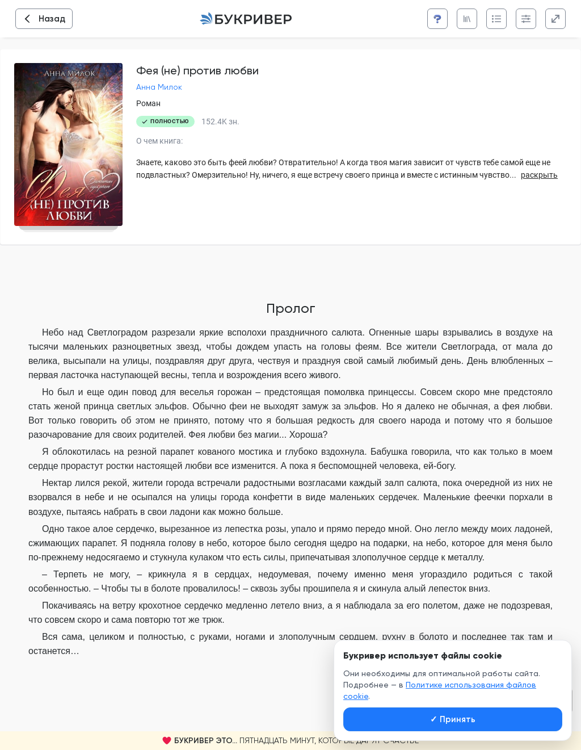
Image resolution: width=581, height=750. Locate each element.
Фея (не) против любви (197, 70)
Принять (452, 719)
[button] (290, 740)
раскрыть (539, 174)
